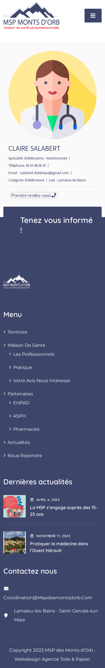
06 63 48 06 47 (36, 165)
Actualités (19, 442)
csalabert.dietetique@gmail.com (44, 172)
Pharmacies (26, 429)
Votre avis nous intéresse (41, 380)
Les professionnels (33, 354)
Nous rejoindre (25, 455)
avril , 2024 (45, 500)
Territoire (17, 332)
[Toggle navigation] (93, 15)
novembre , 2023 (50, 536)
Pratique (22, 367)
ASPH (19, 416)
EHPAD (21, 402)
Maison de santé (26, 345)
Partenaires (20, 393)
